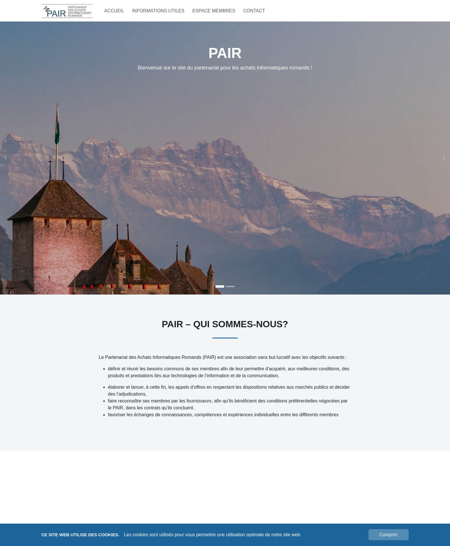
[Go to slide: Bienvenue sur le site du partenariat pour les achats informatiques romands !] (230, 296)
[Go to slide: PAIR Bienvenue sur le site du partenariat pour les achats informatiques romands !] (220, 296)
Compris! (388, 534)
